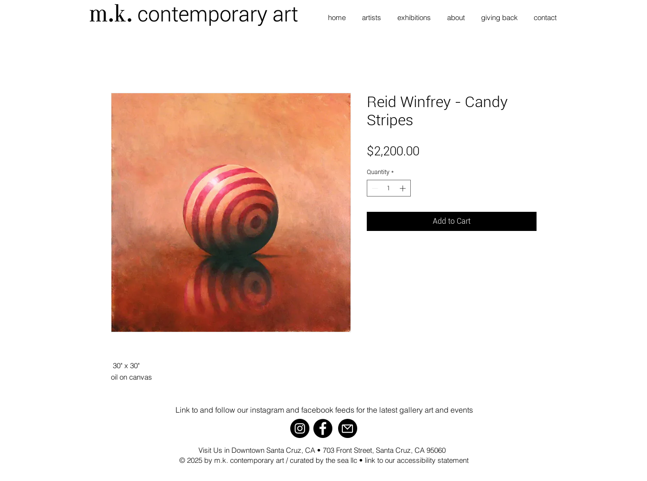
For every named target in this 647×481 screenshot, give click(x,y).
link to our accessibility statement (417, 460)
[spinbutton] (388, 188)
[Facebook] (322, 428)
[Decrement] (374, 188)
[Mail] (347, 428)
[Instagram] (299, 428)
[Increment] (403, 188)
